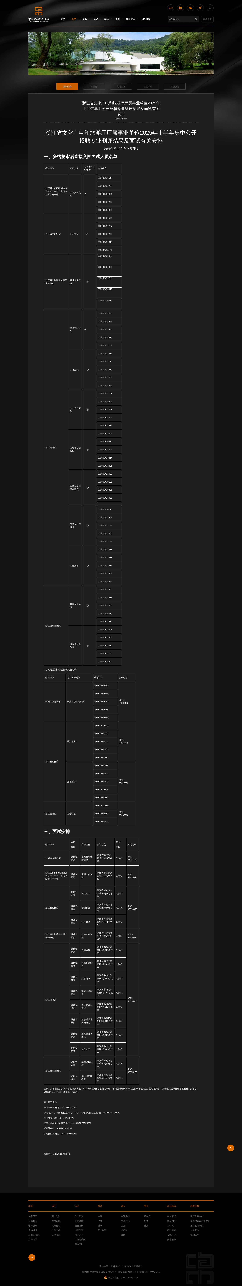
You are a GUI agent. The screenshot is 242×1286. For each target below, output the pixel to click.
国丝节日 (79, 1244)
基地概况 (171, 1216)
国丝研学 (79, 1230)
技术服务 (171, 1239)
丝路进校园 (80, 1239)
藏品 (106, 19)
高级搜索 (207, 19)
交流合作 (171, 1235)
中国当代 (125, 1221)
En (210, 8)
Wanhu (155, 1272)
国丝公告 (67, 86)
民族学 (124, 1230)
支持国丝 (32, 1239)
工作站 (170, 1225)
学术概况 (32, 1221)
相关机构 (146, 19)
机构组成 (32, 1230)
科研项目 (171, 1230)
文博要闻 (121, 86)
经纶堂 (147, 1216)
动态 (73, 19)
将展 (100, 1225)
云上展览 (102, 1230)
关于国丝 (32, 1216)
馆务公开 (32, 1225)
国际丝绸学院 (196, 1225)
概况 (62, 19)
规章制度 (171, 1221)
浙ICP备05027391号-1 (126, 1272)
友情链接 (126, 1266)
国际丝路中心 (196, 1216)
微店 (146, 1225)
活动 (84, 19)
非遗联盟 (194, 1230)
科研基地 (130, 19)
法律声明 (115, 1266)
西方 (123, 1225)
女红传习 (79, 1216)
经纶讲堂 (79, 1221)
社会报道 (148, 86)
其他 (123, 1235)
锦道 (146, 1221)
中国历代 (125, 1216)
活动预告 (174, 86)
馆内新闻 (94, 86)
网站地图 (103, 1266)
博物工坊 (194, 1235)
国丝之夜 (79, 1225)
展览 (95, 19)
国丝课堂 (79, 1235)
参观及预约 (33, 1235)
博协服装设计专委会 (200, 1221)
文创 (117, 19)
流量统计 (138, 1266)
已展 (100, 1221)
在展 (100, 1216)
